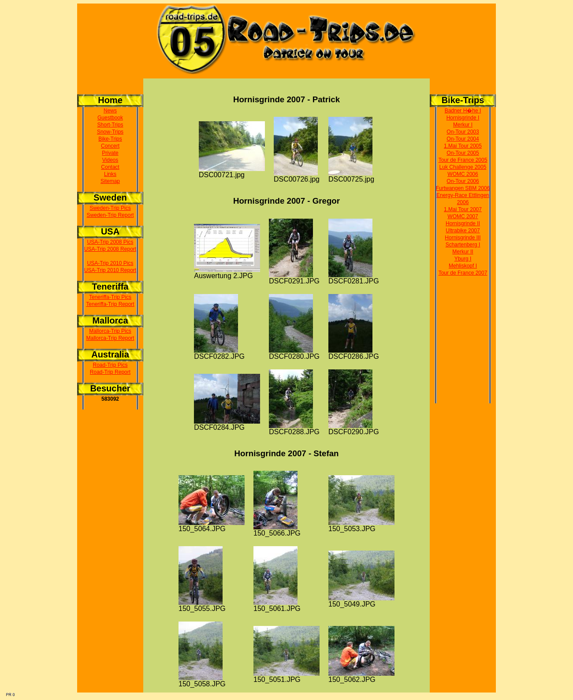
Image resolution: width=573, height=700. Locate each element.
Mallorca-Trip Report (110, 338)
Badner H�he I (463, 111)
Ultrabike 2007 (463, 230)
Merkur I (463, 125)
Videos (110, 160)
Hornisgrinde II (463, 223)
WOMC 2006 (462, 174)
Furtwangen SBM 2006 (463, 188)
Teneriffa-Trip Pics (110, 297)
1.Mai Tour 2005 (463, 146)
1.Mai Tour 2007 (463, 209)
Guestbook (110, 118)
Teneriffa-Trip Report (110, 304)
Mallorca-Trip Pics (110, 331)
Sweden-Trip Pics (110, 208)
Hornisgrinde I (463, 118)
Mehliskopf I (463, 266)
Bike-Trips (110, 139)
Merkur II (462, 252)
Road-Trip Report (110, 372)
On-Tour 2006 (462, 181)
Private (110, 153)
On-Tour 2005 (462, 153)
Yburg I (463, 259)
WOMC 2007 (462, 216)
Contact (110, 167)
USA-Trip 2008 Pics (110, 242)
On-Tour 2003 (462, 132)
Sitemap (110, 181)
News (110, 111)
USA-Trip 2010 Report (110, 270)
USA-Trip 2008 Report (110, 249)
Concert (110, 146)
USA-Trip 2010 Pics (110, 263)
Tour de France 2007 (463, 273)
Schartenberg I (463, 245)
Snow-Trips (110, 132)
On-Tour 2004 (462, 139)
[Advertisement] (462, 350)
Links (110, 174)
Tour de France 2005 (463, 160)
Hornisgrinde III (462, 238)
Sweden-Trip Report (110, 215)
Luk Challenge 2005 (463, 167)
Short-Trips (110, 125)
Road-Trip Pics (110, 365)
